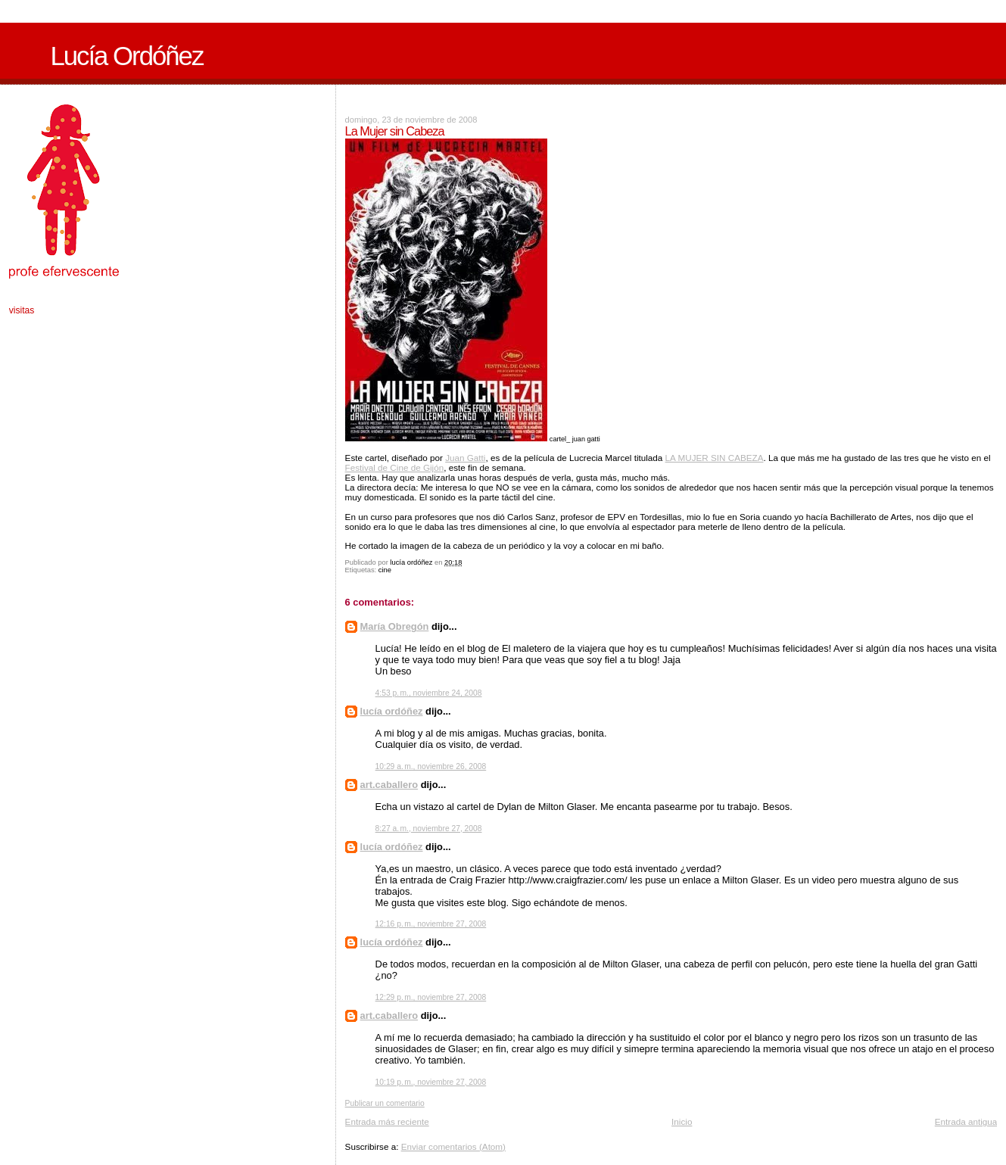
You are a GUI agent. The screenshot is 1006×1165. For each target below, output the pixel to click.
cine (384, 570)
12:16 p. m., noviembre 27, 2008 (431, 924)
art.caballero (389, 784)
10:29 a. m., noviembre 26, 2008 (431, 766)
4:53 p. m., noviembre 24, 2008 (428, 693)
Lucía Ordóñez (126, 56)
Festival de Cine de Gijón (394, 467)
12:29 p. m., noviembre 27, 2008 (431, 997)
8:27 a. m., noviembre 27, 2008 (428, 828)
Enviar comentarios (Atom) (453, 1146)
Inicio (681, 1121)
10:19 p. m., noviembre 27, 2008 (431, 1082)
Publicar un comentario (385, 1103)
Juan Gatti (465, 458)
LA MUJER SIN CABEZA (714, 458)
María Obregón (394, 626)
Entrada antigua (966, 1121)
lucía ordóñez (391, 711)
